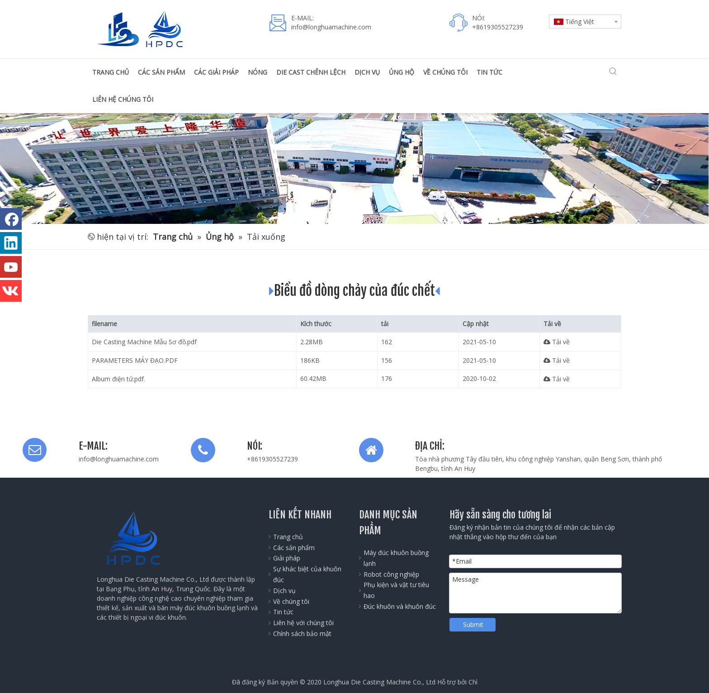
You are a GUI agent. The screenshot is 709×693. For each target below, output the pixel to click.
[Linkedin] (11, 243)
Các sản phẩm (294, 547)
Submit (473, 624)
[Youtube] (11, 267)
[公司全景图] (354, 168)
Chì (472, 682)
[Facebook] (11, 219)
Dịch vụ (284, 590)
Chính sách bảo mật (302, 633)
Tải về (557, 341)
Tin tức (283, 612)
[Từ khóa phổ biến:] (613, 71)
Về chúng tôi (291, 601)
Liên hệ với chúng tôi (303, 622)
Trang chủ (288, 536)
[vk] (11, 291)
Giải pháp (286, 558)
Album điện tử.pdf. (118, 379)
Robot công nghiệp (391, 574)
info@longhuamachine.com (119, 459)
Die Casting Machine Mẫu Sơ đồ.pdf (144, 341)
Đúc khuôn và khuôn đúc (400, 606)
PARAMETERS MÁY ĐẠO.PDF (135, 360)
